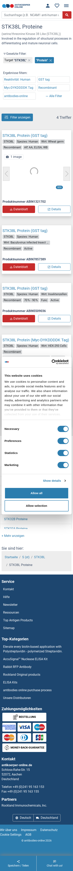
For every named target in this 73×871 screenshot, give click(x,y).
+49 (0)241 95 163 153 (28, 787)
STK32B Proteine (15, 519)
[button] (13, 536)
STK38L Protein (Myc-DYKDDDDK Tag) (36, 340)
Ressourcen (11, 612)
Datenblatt (19, 209)
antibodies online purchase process (27, 690)
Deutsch (23, 818)
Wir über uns (8, 830)
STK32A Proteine (15, 528)
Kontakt (8, 589)
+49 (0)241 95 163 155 (23, 791)
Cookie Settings (10, 834)
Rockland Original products (21, 674)
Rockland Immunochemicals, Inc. (24, 805)
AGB (28, 834)
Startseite (11, 557)
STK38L (39, 557)
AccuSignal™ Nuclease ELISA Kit (25, 659)
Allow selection (36, 505)
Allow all (36, 493)
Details (54, 209)
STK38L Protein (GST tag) (25, 135)
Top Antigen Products (18, 620)
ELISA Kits (10, 682)
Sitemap (9, 628)
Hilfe (6, 597)
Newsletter (10, 605)
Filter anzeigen (17, 117)
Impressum (28, 830)
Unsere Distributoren (17, 698)
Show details (52, 480)
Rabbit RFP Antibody (17, 667)
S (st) (26, 557)
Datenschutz (49, 830)
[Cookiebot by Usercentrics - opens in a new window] (52, 361)
